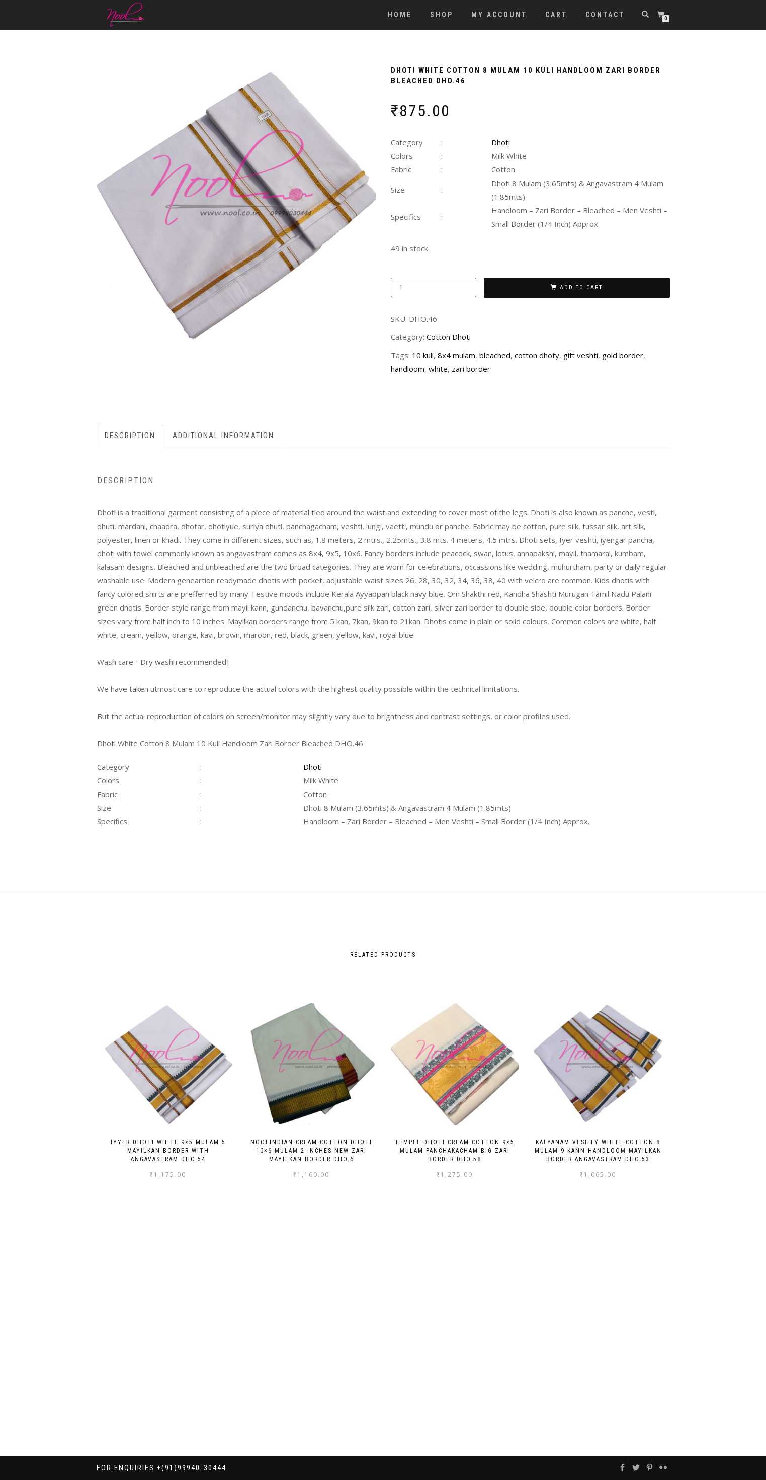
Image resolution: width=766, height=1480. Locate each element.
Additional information (223, 435)
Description (130, 435)
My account (499, 15)
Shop (441, 15)
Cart (556, 15)
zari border (471, 369)
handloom (407, 369)
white (438, 369)
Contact (605, 15)
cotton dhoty (537, 355)
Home (400, 15)
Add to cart (581, 287)
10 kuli (423, 355)
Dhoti (500, 142)
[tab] (130, 436)
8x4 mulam (456, 355)
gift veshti (580, 355)
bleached (494, 355)
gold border (622, 355)
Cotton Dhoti (449, 337)
